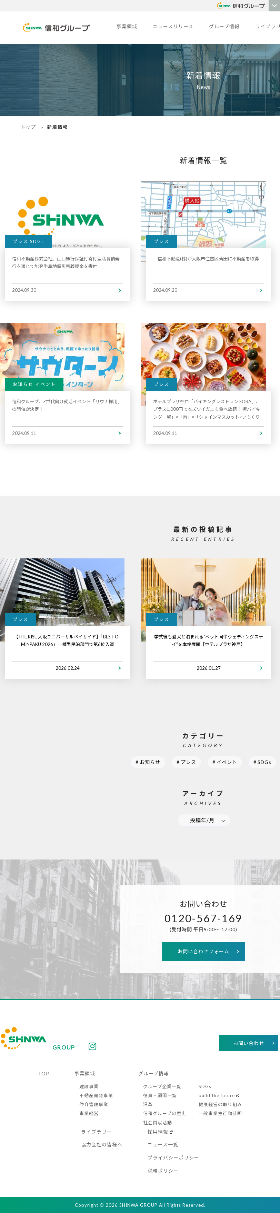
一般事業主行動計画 (220, 1113)
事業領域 (127, 26)
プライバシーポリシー (173, 1158)
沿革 (148, 1104)
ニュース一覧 (163, 1144)
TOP (43, 1073)
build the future (217, 1095)
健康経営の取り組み (220, 1104)
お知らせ (150, 762)
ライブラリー (96, 1132)
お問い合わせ (248, 1043)
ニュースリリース (173, 26)
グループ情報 (224, 26)
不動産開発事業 (96, 1095)
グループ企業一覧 (162, 1086)
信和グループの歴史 (164, 1113)
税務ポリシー (163, 1171)
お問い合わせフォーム (203, 951)
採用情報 (158, 1132)
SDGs (264, 762)
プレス (188, 762)
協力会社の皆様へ (101, 1144)
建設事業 (89, 1086)
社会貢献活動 (157, 1122)
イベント (227, 762)
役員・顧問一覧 (160, 1095)
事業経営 (89, 1113)
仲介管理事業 (93, 1104)
